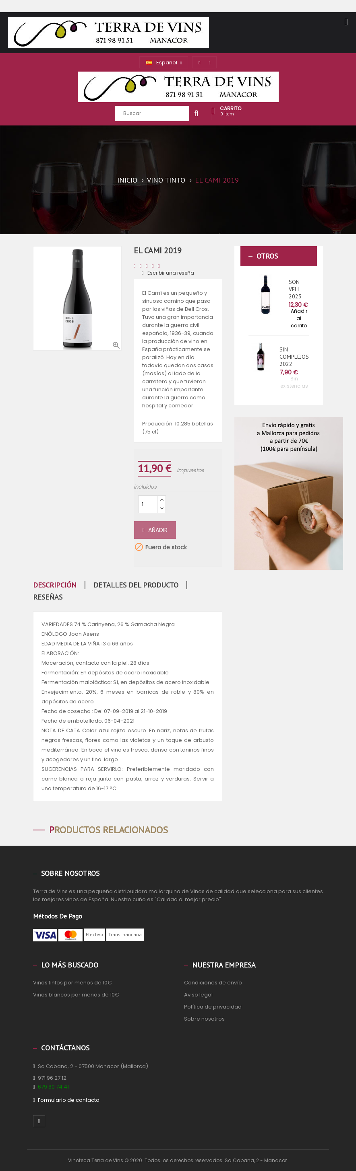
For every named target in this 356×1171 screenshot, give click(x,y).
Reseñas (47, 597)
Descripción (55, 585)
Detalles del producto (135, 585)
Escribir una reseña (168, 272)
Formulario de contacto (68, 1100)
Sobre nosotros (204, 1019)
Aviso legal (198, 994)
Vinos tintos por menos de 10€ (72, 982)
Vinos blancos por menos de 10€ (76, 994)
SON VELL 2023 (295, 289)
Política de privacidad (213, 1007)
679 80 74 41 (53, 1087)
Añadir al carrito (299, 318)
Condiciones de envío (213, 982)
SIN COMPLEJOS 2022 (294, 357)
